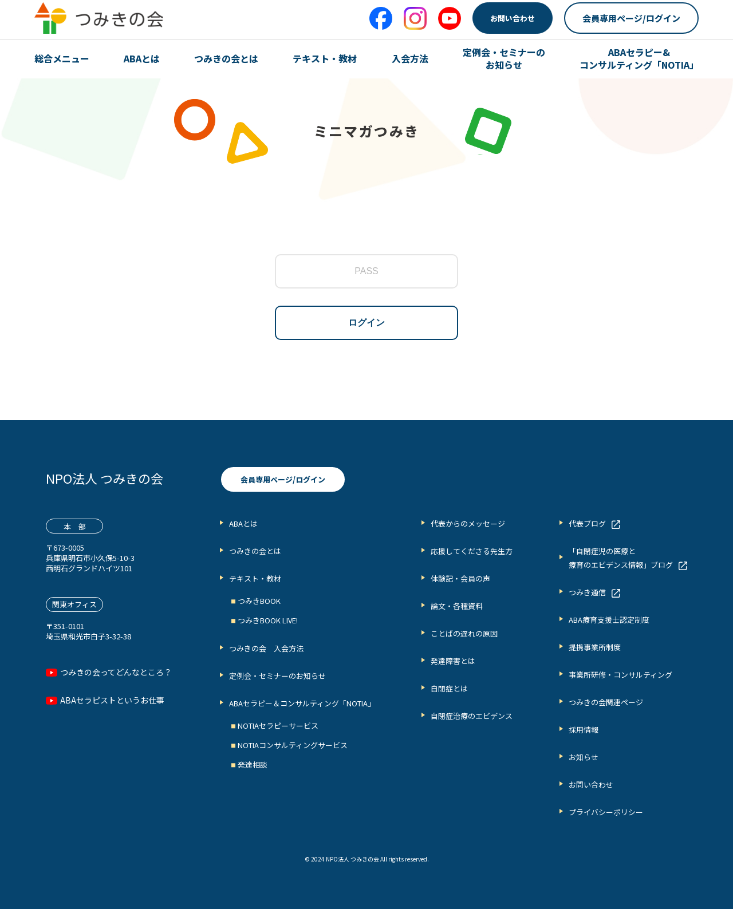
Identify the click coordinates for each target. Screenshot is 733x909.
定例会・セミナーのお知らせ (277, 675)
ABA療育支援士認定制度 (609, 619)
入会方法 (410, 58)
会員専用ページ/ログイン (631, 18)
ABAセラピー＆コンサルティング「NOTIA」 (302, 703)
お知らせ (583, 757)
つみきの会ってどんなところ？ (116, 672)
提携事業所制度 (595, 647)
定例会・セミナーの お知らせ (504, 59)
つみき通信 (587, 592)
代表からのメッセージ (468, 523)
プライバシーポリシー (606, 812)
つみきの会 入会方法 (266, 648)
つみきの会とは (226, 58)
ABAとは (142, 58)
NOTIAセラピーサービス (278, 725)
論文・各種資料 (457, 605)
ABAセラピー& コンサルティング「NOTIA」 (639, 59)
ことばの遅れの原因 (464, 633)
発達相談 (252, 764)
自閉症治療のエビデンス (472, 715)
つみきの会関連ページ (606, 702)
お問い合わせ (512, 18)
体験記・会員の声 (460, 578)
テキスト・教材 (325, 58)
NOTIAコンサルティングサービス (293, 745)
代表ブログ (587, 523)
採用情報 (583, 729)
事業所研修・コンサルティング (620, 674)
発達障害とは (453, 660)
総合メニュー (61, 58)
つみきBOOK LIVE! (268, 620)
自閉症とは (449, 688)
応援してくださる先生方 (472, 551)
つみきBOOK (259, 600)
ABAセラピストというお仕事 (112, 700)
